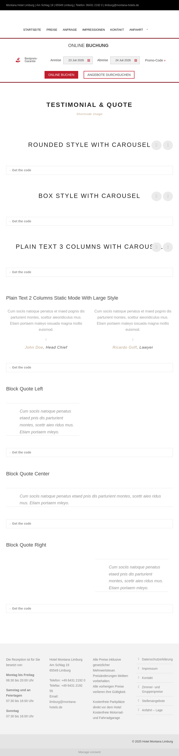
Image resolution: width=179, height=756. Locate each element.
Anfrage (70, 29)
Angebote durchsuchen (109, 75)
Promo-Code (155, 60)
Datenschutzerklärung (157, 659)
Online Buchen (61, 75)
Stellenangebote (153, 701)
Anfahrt (136, 29)
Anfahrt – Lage (152, 710)
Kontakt (117, 29)
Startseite (32, 29)
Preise (52, 29)
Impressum (150, 668)
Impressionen (93, 29)
